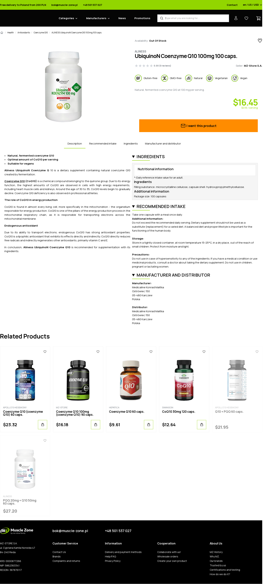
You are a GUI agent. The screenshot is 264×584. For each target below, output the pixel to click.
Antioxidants (24, 32)
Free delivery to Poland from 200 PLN (23, 5)
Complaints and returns (66, 561)
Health (10, 32)
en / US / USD (252, 5)
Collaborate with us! (169, 552)
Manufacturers (96, 18)
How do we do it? (220, 574)
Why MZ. (214, 556)
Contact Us (59, 552)
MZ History (216, 552)
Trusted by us (218, 565)
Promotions (142, 18)
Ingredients (131, 143)
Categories (66, 18)
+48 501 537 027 (92, 5)
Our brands (216, 561)
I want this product (198, 125)
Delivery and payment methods (123, 552)
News (122, 18)
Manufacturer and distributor (163, 143)
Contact (232, 5)
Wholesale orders (167, 556)
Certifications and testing (225, 570)
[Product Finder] (193, 18)
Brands (56, 556)
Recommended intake (102, 143)
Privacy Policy (112, 561)
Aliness (140, 51)
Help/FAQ (110, 556)
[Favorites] (45, 351)
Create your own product (172, 561)
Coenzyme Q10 (41, 32)
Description (75, 143)
